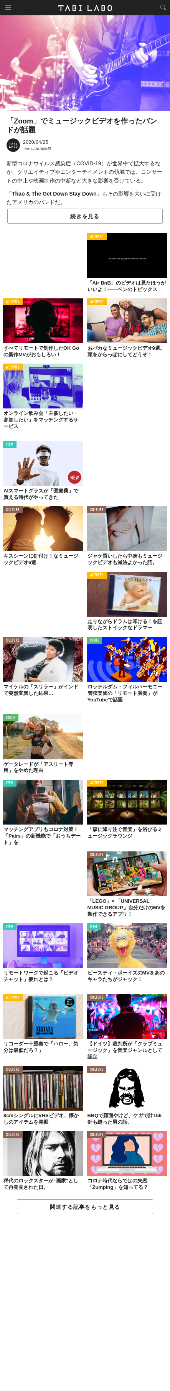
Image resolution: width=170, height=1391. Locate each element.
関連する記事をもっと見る (85, 1207)
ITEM (9, 445)
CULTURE (13, 510)
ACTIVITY (97, 237)
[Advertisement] (85, 1303)
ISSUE (94, 641)
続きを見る (84, 216)
